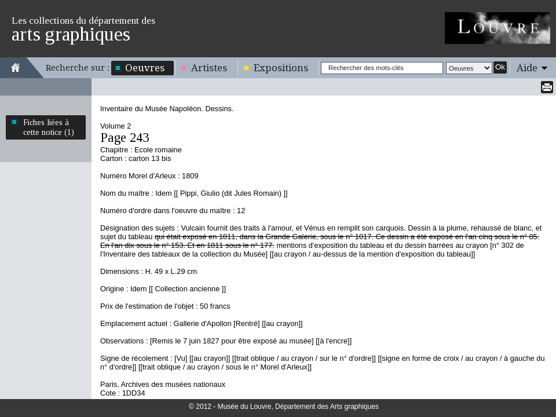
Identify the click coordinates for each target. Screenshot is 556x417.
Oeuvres (144, 68)
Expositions (281, 68)
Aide (527, 68)
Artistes (209, 68)
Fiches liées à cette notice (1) (48, 127)
